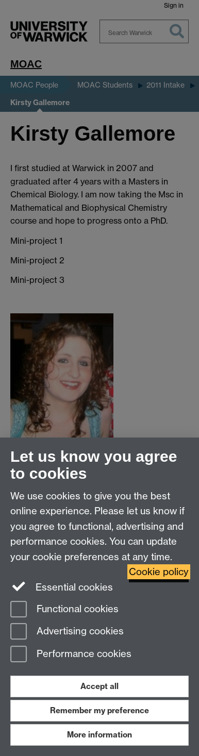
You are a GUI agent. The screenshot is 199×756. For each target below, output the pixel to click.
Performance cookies (70, 654)
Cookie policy (159, 572)
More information (99, 735)
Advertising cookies (67, 632)
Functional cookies (64, 609)
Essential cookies (61, 586)
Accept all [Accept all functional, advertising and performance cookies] (99, 686)
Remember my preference (99, 710)
